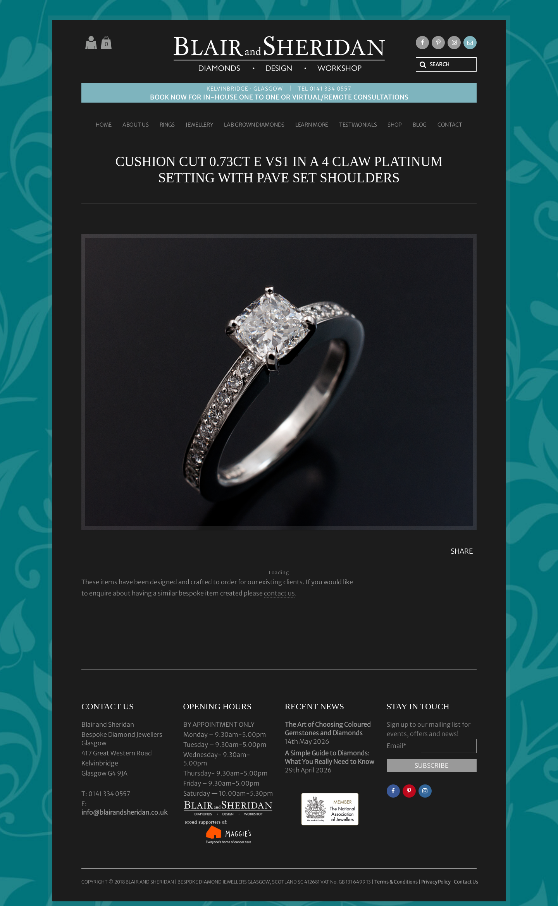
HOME (104, 125)
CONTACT (449, 125)
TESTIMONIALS (358, 125)
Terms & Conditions (396, 882)
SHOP (395, 125)
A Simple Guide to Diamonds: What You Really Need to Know (329, 757)
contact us (279, 593)
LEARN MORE (311, 125)
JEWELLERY (199, 125)
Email (397, 746)
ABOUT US (135, 125)
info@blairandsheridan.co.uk (124, 812)
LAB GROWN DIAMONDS (254, 125)
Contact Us (466, 882)
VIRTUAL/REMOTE (322, 97)
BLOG (420, 125)
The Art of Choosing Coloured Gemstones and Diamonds (328, 729)
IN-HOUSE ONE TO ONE (241, 97)
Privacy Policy (435, 882)
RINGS (167, 125)
